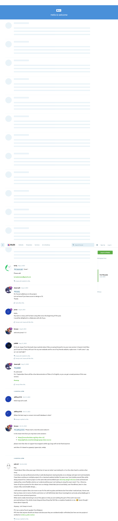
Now (99, 49)
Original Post (102, 16)
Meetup (16, 138)
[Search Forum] (83, 2)
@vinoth (20, 489)
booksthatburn (29, 454)
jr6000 (18, 126)
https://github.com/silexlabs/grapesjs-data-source (34, 197)
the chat (34, 504)
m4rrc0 (21, 289)
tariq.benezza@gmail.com (22, 34)
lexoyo (18, 310)
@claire (30, 362)
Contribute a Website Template (34, 497)
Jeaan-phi (19, 27)
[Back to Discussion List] (2, 2)
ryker (18, 402)
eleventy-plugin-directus (68, 237)
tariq (17, 49)
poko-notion (30, 272)
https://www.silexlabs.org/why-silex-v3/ (31, 195)
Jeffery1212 (20, 187)
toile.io (23, 272)
